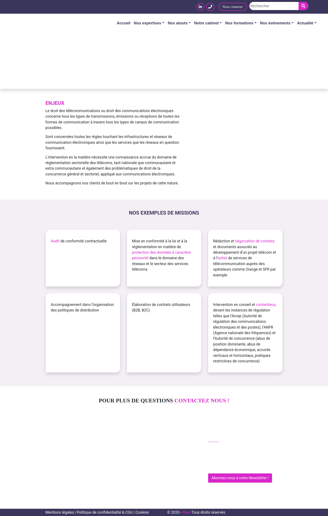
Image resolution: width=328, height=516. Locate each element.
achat (222, 258)
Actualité (305, 23)
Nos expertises (147, 23)
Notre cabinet (206, 23)
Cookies (142, 512)
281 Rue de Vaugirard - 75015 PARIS (240, 466)
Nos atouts (178, 23)
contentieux (266, 304)
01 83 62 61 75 (223, 448)
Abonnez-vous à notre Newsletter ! (240, 478)
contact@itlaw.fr (224, 457)
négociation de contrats (255, 241)
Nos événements (275, 23)
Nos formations (239, 23)
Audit (55, 241)
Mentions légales (60, 512)
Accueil (123, 23)
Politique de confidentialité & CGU (105, 512)
